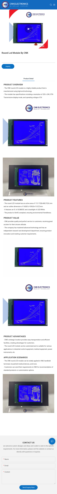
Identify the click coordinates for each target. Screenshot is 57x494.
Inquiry (8, 66)
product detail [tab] (28, 79)
